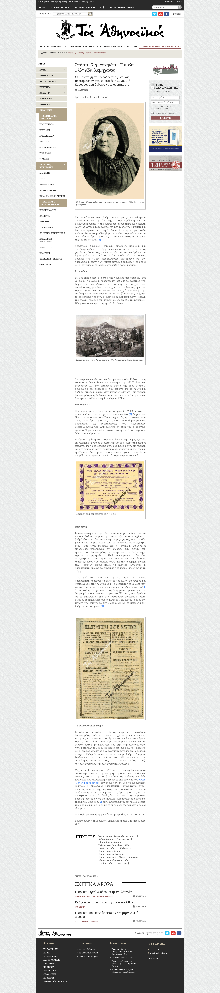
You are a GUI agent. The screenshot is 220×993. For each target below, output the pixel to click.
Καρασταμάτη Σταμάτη (110, 851)
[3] (144, 587)
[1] (99, 239)
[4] (102, 606)
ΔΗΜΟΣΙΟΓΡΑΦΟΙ (47, 190)
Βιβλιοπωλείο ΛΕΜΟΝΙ (88, 952)
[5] (100, 801)
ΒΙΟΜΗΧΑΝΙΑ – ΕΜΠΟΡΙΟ (49, 117)
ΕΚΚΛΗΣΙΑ (89, 46)
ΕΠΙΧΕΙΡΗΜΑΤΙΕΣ (47, 210)
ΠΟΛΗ (41, 46)
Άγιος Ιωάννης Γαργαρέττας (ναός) (116, 836)
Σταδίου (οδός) (106, 863)
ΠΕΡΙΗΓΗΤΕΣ (45, 247)
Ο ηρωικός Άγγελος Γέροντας (124, 957)
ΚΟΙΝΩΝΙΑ (102, 46)
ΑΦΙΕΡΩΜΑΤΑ (120, 943)
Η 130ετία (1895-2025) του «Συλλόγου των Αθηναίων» (123, 970)
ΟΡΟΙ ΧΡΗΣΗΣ (154, 958)
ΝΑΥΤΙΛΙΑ (44, 141)
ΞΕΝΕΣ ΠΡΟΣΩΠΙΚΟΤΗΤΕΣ (52, 233)
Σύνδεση (177, 13)
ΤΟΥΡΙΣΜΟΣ (45, 153)
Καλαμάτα (125, 848)
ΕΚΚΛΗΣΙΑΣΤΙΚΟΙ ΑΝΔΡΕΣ (52, 196)
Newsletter (44, 13)
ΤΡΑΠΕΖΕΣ (44, 158)
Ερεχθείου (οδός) (107, 848)
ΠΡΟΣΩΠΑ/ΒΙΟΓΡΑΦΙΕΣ (166, 46)
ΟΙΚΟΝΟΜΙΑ (145, 46)
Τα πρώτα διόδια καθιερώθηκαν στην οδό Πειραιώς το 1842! (122, 951)
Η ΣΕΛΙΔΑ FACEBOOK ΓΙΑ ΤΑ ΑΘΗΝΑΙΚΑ (166, 14)
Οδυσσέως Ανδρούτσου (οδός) (114, 860)
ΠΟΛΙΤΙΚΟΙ (44, 253)
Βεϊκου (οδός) (105, 839)
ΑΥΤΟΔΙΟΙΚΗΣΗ (72, 46)
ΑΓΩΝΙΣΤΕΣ (44, 173)
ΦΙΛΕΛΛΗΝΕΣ (45, 264)
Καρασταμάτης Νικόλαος (111, 857)
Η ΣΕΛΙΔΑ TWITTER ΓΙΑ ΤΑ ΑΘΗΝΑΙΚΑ (154, 14)
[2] (130, 414)
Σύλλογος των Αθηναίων (89, 956)
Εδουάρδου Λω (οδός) (109, 842)
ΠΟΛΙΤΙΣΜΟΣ (54, 46)
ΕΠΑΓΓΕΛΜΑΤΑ (46, 124)
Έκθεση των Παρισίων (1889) (113, 845)
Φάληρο (122, 863)
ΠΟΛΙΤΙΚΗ (131, 46)
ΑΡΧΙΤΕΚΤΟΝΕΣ (46, 184)
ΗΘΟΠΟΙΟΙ (44, 221)
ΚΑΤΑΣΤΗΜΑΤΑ (46, 135)
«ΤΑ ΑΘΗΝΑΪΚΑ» (60, 7)
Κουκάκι (133, 857)
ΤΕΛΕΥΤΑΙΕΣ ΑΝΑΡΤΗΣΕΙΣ (57, 52)
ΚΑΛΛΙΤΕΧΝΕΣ (46, 227)
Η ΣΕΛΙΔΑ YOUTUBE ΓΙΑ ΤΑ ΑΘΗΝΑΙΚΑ (160, 14)
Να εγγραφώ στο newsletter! (163, 113)
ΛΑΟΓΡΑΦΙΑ (116, 46)
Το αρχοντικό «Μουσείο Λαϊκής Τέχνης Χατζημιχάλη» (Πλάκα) (124, 963)
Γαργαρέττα (123, 839)
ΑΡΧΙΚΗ (42, 7)
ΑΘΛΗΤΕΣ (44, 178)
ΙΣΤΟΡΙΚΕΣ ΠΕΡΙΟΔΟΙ (87, 7)
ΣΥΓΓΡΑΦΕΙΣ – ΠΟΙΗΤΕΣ (50, 258)
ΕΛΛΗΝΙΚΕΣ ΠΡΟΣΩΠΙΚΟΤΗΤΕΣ (50, 203)
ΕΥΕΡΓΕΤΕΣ (44, 216)
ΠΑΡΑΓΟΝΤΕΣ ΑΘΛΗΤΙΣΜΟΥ (46, 240)
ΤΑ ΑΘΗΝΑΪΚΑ (110, 29)
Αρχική (43, 52)
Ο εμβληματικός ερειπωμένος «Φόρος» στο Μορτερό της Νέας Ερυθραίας (66, 2)
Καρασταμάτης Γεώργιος (111, 854)
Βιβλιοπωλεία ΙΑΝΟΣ (88, 949)
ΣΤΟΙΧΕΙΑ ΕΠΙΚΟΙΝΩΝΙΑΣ (119, 7)
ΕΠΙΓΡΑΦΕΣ (44, 130)
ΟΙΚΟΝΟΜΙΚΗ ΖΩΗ (48, 147)
